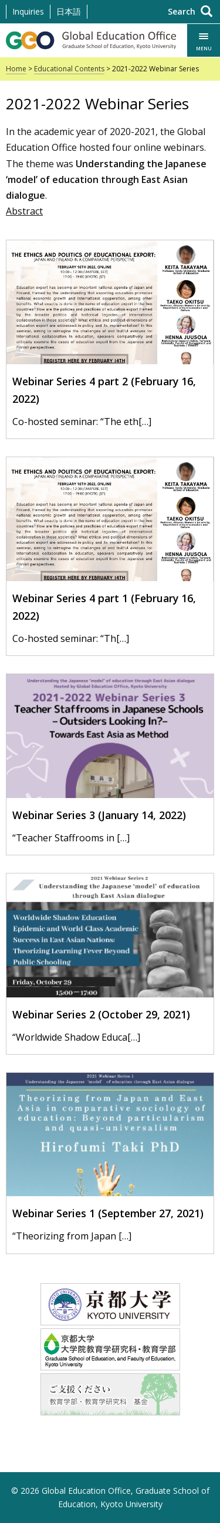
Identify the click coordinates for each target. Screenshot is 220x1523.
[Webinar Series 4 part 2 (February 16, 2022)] (110, 335)
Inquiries (28, 11)
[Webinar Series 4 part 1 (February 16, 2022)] (110, 552)
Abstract (24, 211)
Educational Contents (69, 69)
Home (16, 69)
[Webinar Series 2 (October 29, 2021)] (110, 959)
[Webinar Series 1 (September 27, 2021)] (110, 1159)
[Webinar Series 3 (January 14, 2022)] (110, 760)
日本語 (68, 11)
